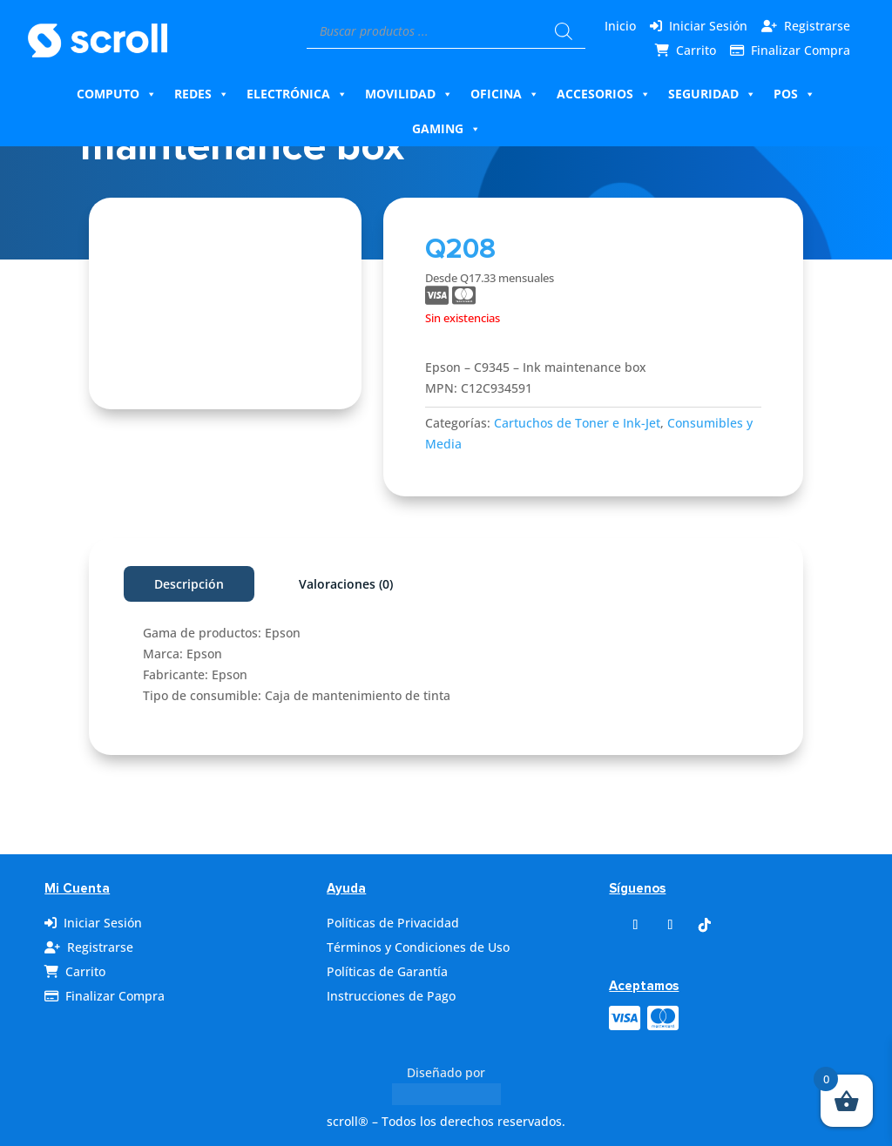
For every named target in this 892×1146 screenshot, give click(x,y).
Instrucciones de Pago (391, 996)
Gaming (446, 128)
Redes (201, 94)
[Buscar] (563, 31)
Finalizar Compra (800, 50)
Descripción (189, 584)
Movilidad (409, 94)
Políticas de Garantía (387, 971)
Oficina (504, 94)
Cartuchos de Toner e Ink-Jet (577, 423)
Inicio (620, 25)
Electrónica (297, 94)
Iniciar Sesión (708, 25)
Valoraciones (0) (346, 584)
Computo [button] (117, 94)
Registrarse (817, 25)
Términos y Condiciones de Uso (418, 947)
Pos (794, 94)
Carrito (696, 50)
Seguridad (712, 94)
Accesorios (604, 94)
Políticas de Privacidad (393, 922)
